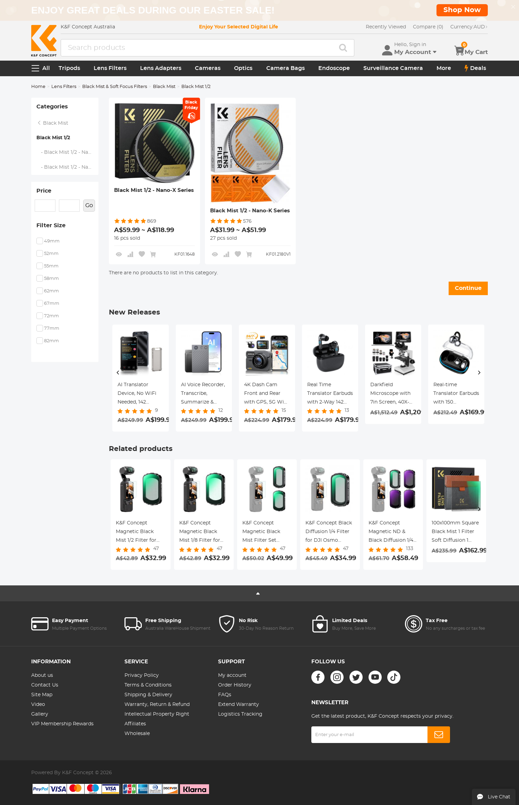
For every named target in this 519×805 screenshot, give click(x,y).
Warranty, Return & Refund (157, 704)
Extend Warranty (238, 704)
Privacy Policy (141, 675)
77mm (51, 328)
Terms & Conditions (148, 685)
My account (232, 675)
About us (42, 675)
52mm (51, 253)
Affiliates (135, 724)
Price (43, 191)
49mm (52, 241)
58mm (51, 278)
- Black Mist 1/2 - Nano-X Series (68, 152)
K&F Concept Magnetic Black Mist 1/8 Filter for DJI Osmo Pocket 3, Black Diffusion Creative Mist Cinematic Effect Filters (203, 533)
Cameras (207, 68)
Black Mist (164, 87)
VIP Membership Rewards (62, 724)
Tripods (69, 68)
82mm (51, 341)
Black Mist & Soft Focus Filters (114, 87)
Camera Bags (285, 68)
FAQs (224, 694)
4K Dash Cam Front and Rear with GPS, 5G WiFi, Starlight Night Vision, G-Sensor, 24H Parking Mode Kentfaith (266, 394)
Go (89, 205)
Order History (234, 685)
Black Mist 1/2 (53, 137)
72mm (51, 316)
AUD (469, 27)
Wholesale (137, 733)
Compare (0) (428, 27)
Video (38, 704)
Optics (243, 68)
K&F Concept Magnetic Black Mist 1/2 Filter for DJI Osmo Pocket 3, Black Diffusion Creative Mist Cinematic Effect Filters (140, 533)
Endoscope (334, 68)
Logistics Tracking (240, 714)
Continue (468, 288)
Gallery (39, 714)
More (443, 68)
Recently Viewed (386, 27)
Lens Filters (110, 68)
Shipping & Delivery (148, 694)
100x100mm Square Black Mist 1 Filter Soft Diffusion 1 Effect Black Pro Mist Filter (455, 533)
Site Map (41, 694)
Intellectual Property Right (156, 714)
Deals (475, 68)
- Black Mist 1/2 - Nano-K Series (68, 167)
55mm (51, 266)
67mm (51, 303)
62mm (51, 291)
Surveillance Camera (393, 68)
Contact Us (44, 685)
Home (38, 87)
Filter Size (51, 225)
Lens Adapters (160, 68)
